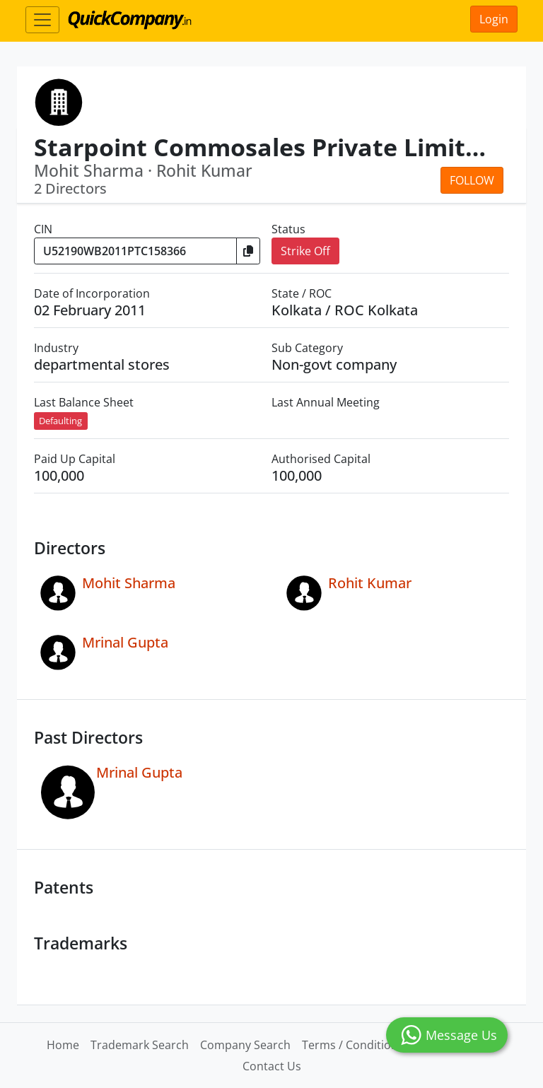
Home (63, 1045)
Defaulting (60, 420)
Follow (472, 180)
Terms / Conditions (353, 1045)
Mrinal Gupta (125, 642)
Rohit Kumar (369, 582)
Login (493, 19)
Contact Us (272, 1066)
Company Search (245, 1045)
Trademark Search (139, 1045)
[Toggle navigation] (42, 19)
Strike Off (305, 251)
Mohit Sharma (128, 582)
